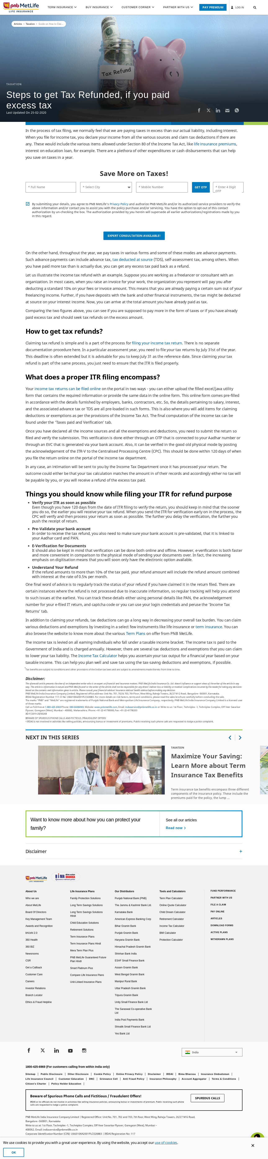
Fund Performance (223, 891)
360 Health (32, 939)
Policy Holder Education (66, 1083)
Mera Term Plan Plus (81, 950)
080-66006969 (77, 706)
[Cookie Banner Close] (252, 1145)
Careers (30, 981)
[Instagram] (84, 1051)
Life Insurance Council (39, 1079)
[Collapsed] (240, 851)
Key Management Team (39, 919)
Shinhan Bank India (126, 953)
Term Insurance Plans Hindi (85, 943)
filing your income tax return (157, 342)
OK (14, 1152)
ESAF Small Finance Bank (129, 960)
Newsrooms (32, 953)
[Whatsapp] (237, 110)
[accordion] (134, 851)
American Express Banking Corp (133, 919)
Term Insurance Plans (82, 936)
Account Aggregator (194, 1079)
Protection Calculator (171, 939)
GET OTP (201, 187)
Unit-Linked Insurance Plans (86, 982)
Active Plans (219, 932)
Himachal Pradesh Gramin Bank (133, 946)
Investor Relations (36, 988)
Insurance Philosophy (163, 1079)
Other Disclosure (78, 1074)
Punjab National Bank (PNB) (130, 898)
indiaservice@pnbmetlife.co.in (141, 706)
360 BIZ (30, 946)
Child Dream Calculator (173, 912)
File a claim (218, 905)
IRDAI (169, 1074)
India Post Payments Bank (129, 1019)
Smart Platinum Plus (81, 968)
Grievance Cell (109, 1079)
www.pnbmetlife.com (105, 706)
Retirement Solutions (81, 929)
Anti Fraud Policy (133, 1079)
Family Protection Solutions (85, 898)
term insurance (209, 626)
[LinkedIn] (218, 110)
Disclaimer (154, 1074)
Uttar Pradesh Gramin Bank (130, 988)
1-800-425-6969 (53, 706)
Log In (237, 7)
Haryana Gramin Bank (127, 939)
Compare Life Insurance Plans (87, 975)
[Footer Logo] (37, 881)
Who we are (32, 898)
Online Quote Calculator (173, 905)
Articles (216, 918)
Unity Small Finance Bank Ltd (131, 1002)
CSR (28, 960)
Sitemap (31, 1074)
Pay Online (217, 911)
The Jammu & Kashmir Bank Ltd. (133, 905)
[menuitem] (64, 7)
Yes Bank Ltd (122, 1033)
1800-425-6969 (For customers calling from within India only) (68, 1066)
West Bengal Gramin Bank (129, 974)
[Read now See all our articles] (176, 828)
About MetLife (33, 905)
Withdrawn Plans (222, 939)
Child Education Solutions (84, 922)
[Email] (227, 110)
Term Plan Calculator (171, 898)
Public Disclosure (51, 1074)
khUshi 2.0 (31, 932)
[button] (251, 7)
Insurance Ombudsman (215, 1074)
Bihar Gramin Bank (125, 926)
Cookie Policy (102, 1074)
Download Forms (222, 925)
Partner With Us (221, 898)
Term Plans (135, 633)
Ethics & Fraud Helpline (39, 1002)
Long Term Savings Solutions (86, 905)
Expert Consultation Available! (134, 236)
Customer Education (71, 1079)
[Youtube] (70, 1051)
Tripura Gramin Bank (126, 995)
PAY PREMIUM (212, 7)
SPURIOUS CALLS (207, 1098)
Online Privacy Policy (129, 1074)
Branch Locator (34, 995)
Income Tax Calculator (97, 655)
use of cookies (166, 1142)
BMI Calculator (168, 932)
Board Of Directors (36, 912)
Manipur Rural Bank (126, 981)
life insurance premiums (215, 143)
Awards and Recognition (39, 926)
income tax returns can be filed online (68, 388)
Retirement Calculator (172, 919)
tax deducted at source (132, 259)
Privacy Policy (119, 204)
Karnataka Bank (124, 912)
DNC (91, 1079)
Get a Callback (34, 967)
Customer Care (34, 974)
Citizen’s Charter (36, 1083)
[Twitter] (208, 110)
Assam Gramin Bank (126, 967)
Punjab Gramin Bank (126, 932)
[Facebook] (199, 110)
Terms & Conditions (224, 1079)
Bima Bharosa (187, 1074)
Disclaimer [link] (36, 851)
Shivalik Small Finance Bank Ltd (133, 1026)
